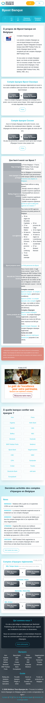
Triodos (32, 466)
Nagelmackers (32, 450)
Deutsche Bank (12, 471)
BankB (12, 428)
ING (32, 428)
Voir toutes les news (11, 550)
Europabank (12, 477)
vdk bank (33, 471)
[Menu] (30, 3)
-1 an (18, 19)
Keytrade (33, 439)
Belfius (12, 433)
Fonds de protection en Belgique (39, 679)
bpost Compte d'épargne (29, 326)
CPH (12, 460)
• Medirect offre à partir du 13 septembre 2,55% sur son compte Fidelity (21, 505)
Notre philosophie (22, 644)
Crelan (12, 466)
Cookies (25, 700)
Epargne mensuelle (27, 19)
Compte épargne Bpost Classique (22, 82)
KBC (32, 433)
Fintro (33, 417)
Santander (32, 460)
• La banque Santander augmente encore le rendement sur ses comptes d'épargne (22, 512)
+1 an (11, 19)
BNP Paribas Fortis (12, 444)
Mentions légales (27, 697)
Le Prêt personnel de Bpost (30, 265)
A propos (5, 697)
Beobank (12, 439)
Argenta (12, 423)
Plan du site (17, 697)
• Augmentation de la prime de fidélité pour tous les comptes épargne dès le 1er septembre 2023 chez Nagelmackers (21, 519)
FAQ (10, 697)
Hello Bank (32, 423)
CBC (12, 455)
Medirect (32, 444)
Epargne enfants (38, 19)
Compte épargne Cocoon (22, 121)
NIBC (32, 455)
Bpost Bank (12, 450)
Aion (12, 417)
